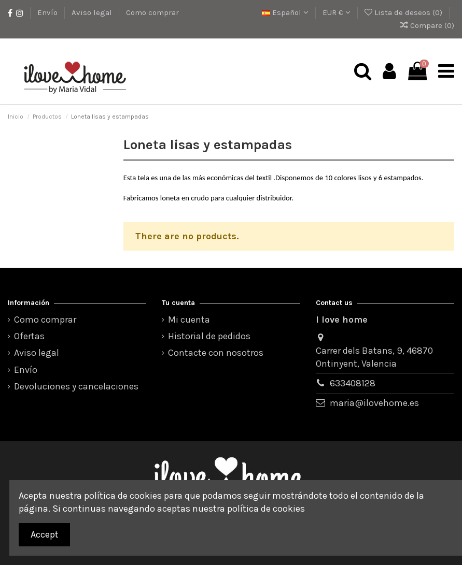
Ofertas (29, 336)
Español (285, 12)
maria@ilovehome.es (374, 403)
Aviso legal (93, 12)
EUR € (337, 12)
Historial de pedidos (209, 336)
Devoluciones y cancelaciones (76, 386)
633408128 (352, 383)
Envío (48, 12)
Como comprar (152, 12)
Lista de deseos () (404, 12)
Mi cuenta (189, 319)
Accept (45, 534)
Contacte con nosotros (215, 352)
